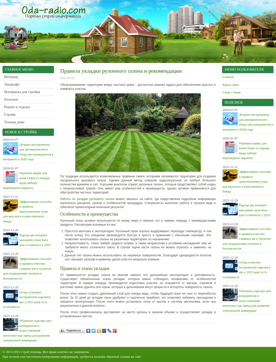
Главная (228, 77)
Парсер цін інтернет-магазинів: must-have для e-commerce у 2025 (35, 240)
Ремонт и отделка (17, 107)
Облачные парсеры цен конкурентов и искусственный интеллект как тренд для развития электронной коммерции (27, 330)
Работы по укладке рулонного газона (87, 199)
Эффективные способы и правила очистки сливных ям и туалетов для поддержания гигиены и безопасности (27, 268)
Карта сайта (231, 85)
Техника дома (14, 122)
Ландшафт (12, 84)
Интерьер (11, 77)
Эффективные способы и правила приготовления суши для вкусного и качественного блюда (27, 211)
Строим (10, 114)
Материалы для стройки (22, 92)
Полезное (11, 99)
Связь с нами (232, 92)
